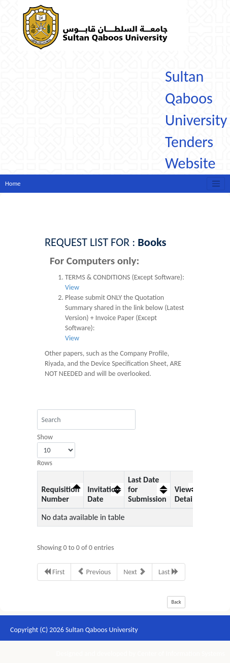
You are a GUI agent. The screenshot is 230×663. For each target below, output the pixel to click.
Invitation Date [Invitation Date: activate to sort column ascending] (103, 494)
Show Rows (56, 450)
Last (168, 571)
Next (134, 571)
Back (176, 602)
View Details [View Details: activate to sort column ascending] (186, 494)
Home (13, 183)
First (54, 571)
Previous (94, 571)
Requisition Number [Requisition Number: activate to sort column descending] (60, 494)
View (72, 287)
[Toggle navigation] (216, 183)
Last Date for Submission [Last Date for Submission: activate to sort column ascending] (147, 489)
